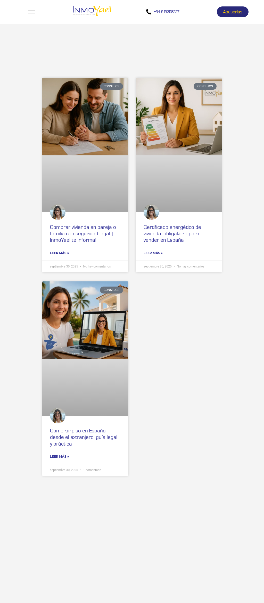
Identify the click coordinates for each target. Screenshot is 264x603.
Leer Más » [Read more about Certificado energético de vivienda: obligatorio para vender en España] (153, 253)
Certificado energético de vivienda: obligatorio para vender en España (172, 233)
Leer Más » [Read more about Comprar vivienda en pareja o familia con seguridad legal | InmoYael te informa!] (59, 253)
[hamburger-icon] (31, 12)
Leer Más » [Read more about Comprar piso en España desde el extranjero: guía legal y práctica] (59, 456)
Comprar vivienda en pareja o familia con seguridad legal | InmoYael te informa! (83, 233)
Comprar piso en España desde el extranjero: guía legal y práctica (83, 437)
